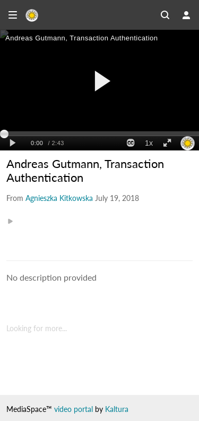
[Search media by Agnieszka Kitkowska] (59, 198)
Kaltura (116, 409)
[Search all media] (165, 14)
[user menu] (186, 14)
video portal (73, 409)
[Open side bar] (12, 14)
